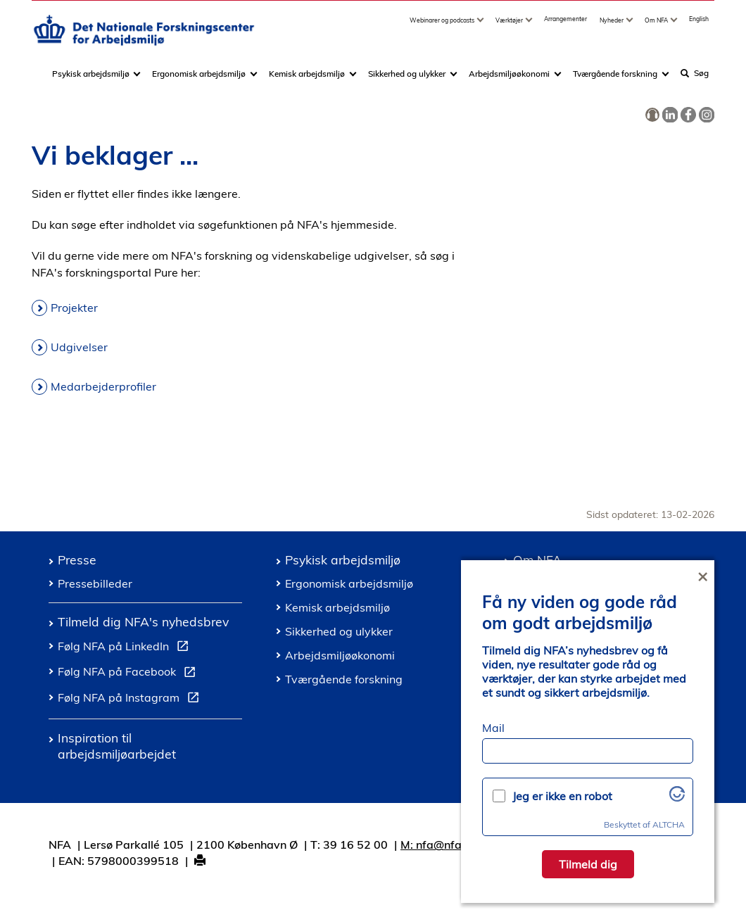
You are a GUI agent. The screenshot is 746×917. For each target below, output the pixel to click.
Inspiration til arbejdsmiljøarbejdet (117, 745)
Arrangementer (565, 25)
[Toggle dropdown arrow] (482, 26)
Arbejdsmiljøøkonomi (509, 80)
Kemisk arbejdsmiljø (307, 80)
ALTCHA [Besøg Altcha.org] (668, 824)
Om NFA (657, 26)
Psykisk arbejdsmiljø (92, 80)
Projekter (74, 308)
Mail (493, 728)
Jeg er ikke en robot (562, 796)
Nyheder (612, 26)
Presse (77, 559)
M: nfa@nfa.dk (439, 844)
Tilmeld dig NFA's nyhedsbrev (143, 621)
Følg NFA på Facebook (129, 673)
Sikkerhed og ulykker (406, 80)
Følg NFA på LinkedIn (126, 648)
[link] (652, 115)
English (699, 25)
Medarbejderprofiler (103, 386)
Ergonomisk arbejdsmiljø (199, 80)
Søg (695, 79)
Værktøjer (509, 26)
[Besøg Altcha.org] (677, 797)
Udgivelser (79, 347)
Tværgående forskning (615, 80)
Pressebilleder (95, 583)
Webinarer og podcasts (443, 26)
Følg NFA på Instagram (131, 699)
